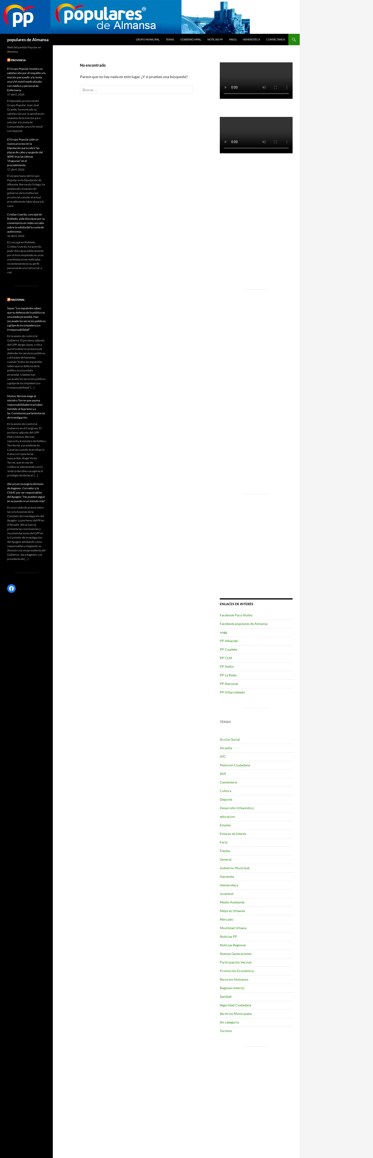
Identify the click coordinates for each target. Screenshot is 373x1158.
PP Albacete (229, 641)
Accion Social (230, 739)
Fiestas (225, 851)
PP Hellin (227, 666)
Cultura (225, 791)
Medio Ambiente (232, 902)
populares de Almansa (28, 39)
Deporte (226, 799)
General (225, 859)
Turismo (226, 1031)
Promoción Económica (237, 971)
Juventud (226, 894)
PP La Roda (228, 675)
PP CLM (226, 658)
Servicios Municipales (236, 1014)
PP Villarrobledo (232, 692)
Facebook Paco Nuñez (236, 615)
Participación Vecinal (235, 962)
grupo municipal (148, 39)
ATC (223, 756)
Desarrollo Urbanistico (237, 808)
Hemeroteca (251, 39)
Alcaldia (226, 748)
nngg (233, 39)
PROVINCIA (18, 60)
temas (170, 39)
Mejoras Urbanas (232, 911)
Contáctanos (275, 39)
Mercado (226, 919)
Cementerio (228, 782)
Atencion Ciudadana (235, 765)
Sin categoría (229, 1022)
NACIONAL (18, 299)
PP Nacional (229, 684)
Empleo (225, 825)
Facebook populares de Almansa (243, 624)
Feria (223, 842)
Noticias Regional (233, 945)
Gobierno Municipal (235, 868)
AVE (223, 774)
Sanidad (225, 996)
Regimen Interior (232, 988)
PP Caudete (228, 649)
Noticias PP (215, 39)
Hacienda (227, 876)
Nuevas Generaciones (236, 954)
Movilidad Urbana (233, 928)
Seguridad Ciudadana (235, 1005)
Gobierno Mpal (190, 39)
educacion (227, 816)
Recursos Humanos (234, 979)
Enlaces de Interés (233, 834)
